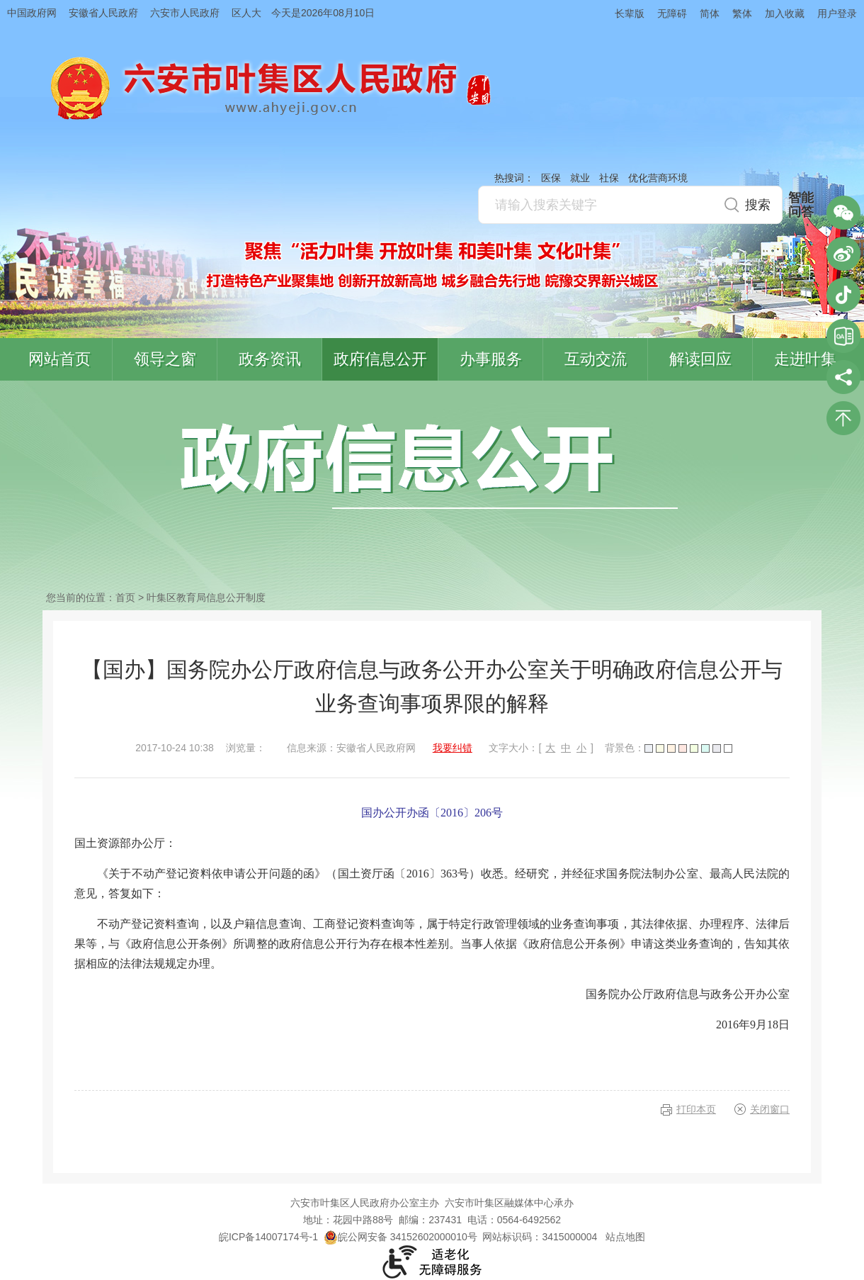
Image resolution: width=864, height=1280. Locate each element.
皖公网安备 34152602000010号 (400, 1236)
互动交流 (595, 359)
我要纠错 (452, 747)
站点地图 (625, 1236)
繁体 (742, 13)
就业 (580, 178)
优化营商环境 (658, 178)
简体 (710, 13)
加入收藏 (785, 13)
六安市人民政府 (185, 12)
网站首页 (59, 359)
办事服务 (491, 359)
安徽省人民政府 (103, 12)
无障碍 (672, 13)
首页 (125, 597)
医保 (551, 178)
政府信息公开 (380, 359)
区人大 (246, 12)
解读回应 (700, 359)
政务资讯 (270, 359)
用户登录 (837, 13)
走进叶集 (805, 359)
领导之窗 (165, 359)
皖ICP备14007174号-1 (268, 1236)
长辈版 (629, 13)
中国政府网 (32, 12)
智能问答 (801, 205)
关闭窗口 (770, 1109)
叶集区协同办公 (843, 336)
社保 (609, 178)
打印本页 (696, 1109)
